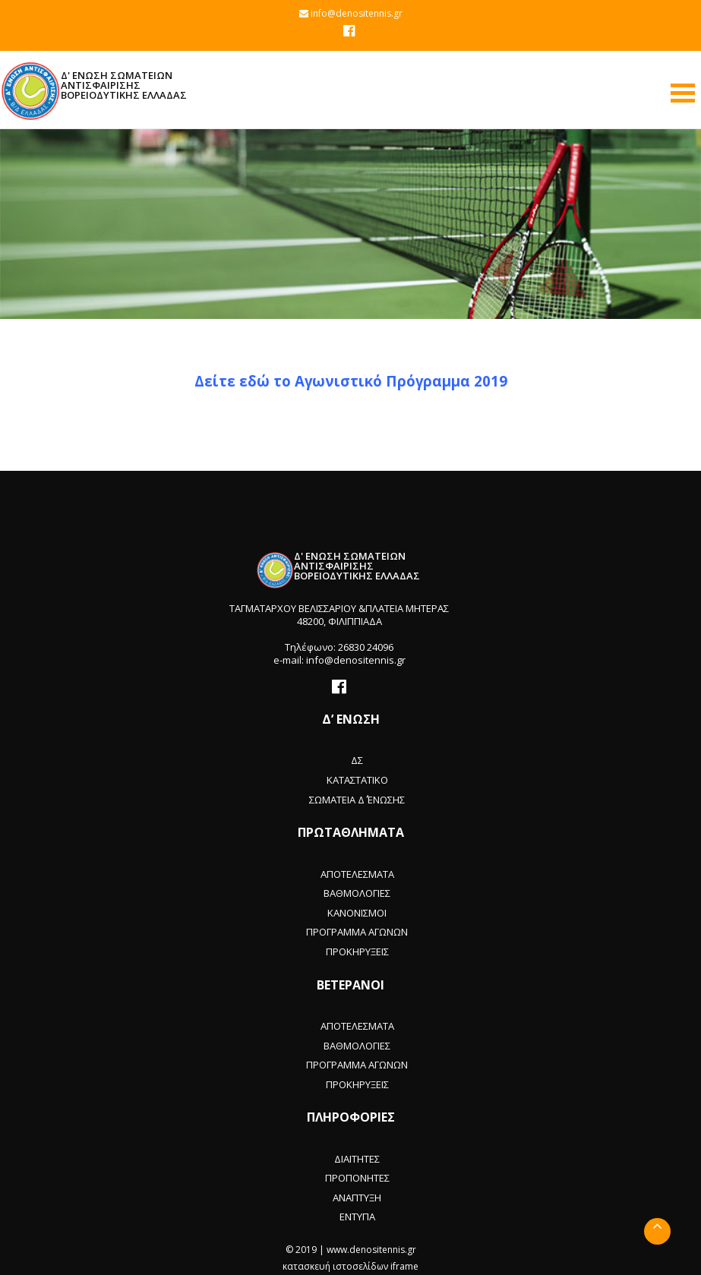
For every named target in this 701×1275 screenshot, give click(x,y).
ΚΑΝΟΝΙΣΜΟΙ (357, 913)
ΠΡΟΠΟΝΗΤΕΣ (357, 1178)
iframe (404, 1266)
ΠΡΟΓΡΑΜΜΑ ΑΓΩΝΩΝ (357, 932)
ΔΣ (357, 760)
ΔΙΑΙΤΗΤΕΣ (357, 1159)
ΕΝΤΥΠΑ (357, 1216)
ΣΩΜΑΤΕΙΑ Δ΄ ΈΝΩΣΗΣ (357, 799)
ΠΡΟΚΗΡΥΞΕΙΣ (357, 951)
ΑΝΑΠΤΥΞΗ (357, 1197)
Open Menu (683, 93)
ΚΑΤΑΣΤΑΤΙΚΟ (357, 780)
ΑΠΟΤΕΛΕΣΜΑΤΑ (357, 874)
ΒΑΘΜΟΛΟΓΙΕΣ (357, 893)
